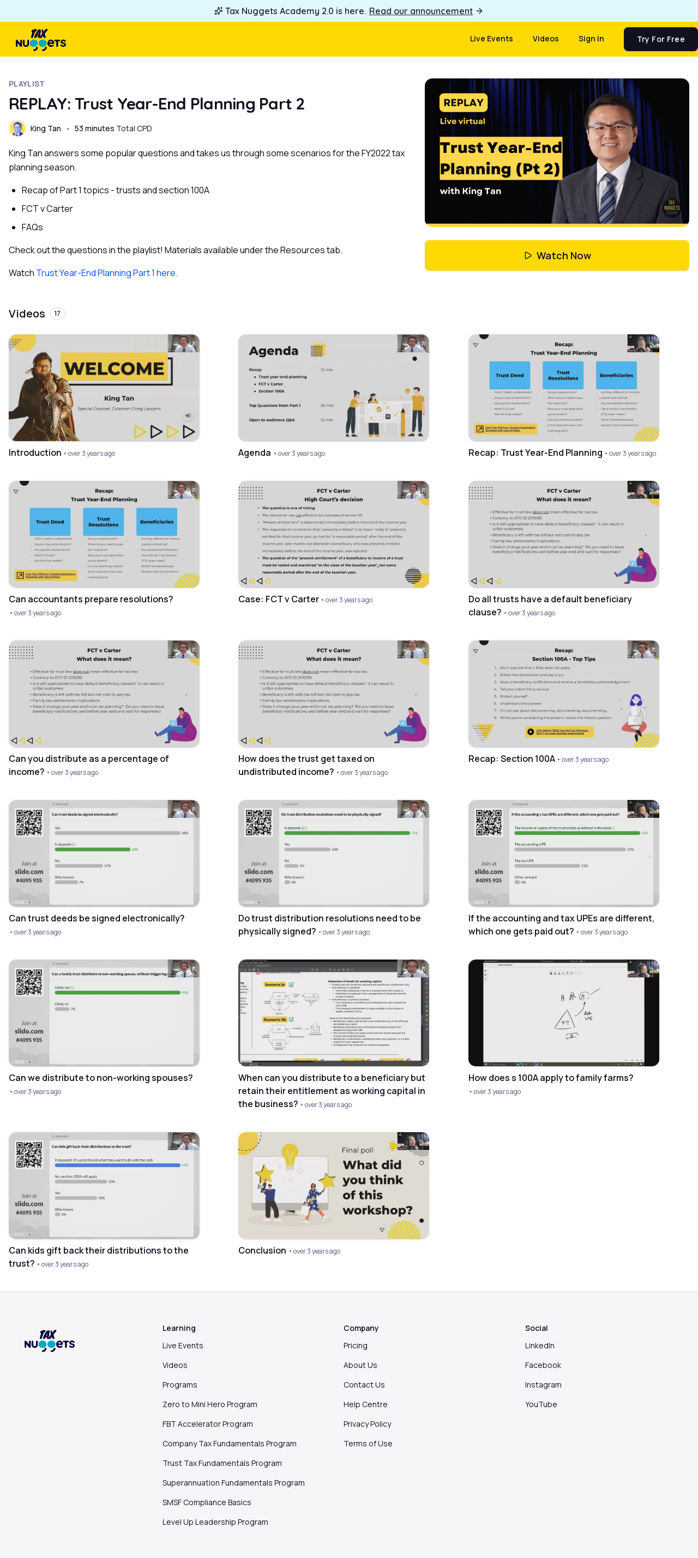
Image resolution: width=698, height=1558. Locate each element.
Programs (180, 1384)
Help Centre (366, 1404)
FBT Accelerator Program (208, 1424)
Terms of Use (368, 1443)
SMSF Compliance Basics (207, 1502)
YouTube (541, 1404)
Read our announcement (426, 10)
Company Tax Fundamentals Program (230, 1443)
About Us (360, 1365)
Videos (546, 38)
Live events (491, 38)
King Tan (46, 128)
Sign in (591, 38)
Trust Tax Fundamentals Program (222, 1463)
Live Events (183, 1345)
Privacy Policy (367, 1424)
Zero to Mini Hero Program (210, 1404)
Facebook (543, 1365)
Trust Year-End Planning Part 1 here (106, 273)
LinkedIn (540, 1345)
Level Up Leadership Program (215, 1522)
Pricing (356, 1345)
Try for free (661, 39)
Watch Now (557, 255)
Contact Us (364, 1384)
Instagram (543, 1384)
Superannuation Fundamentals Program (234, 1482)
